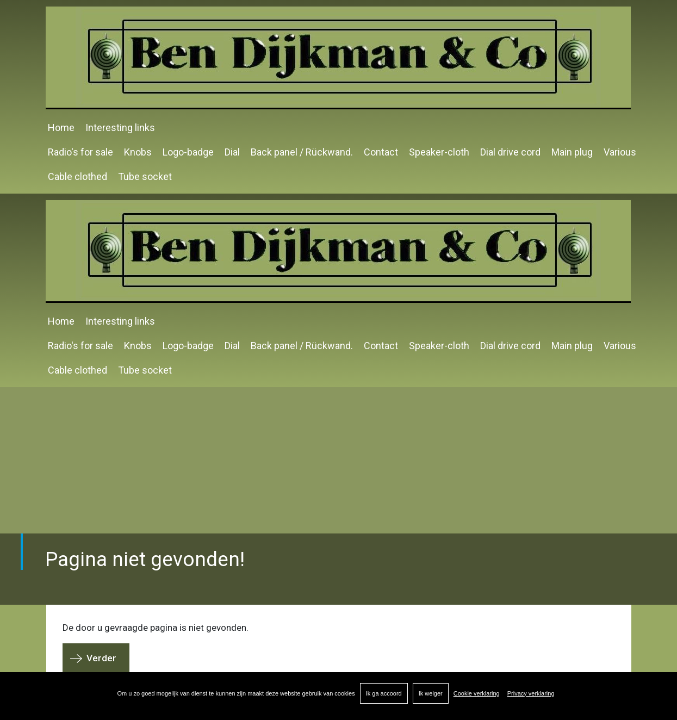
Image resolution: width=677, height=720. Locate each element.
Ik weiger (431, 693)
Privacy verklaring (531, 693)
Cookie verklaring (477, 693)
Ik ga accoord (384, 693)
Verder (101, 658)
